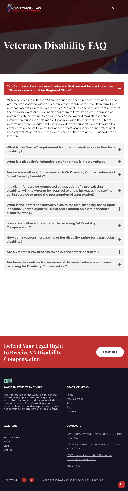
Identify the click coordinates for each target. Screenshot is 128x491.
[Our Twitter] (30, 480)
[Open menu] (121, 7)
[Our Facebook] (23, 480)
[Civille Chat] (122, 484)
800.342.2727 (114, 8)
